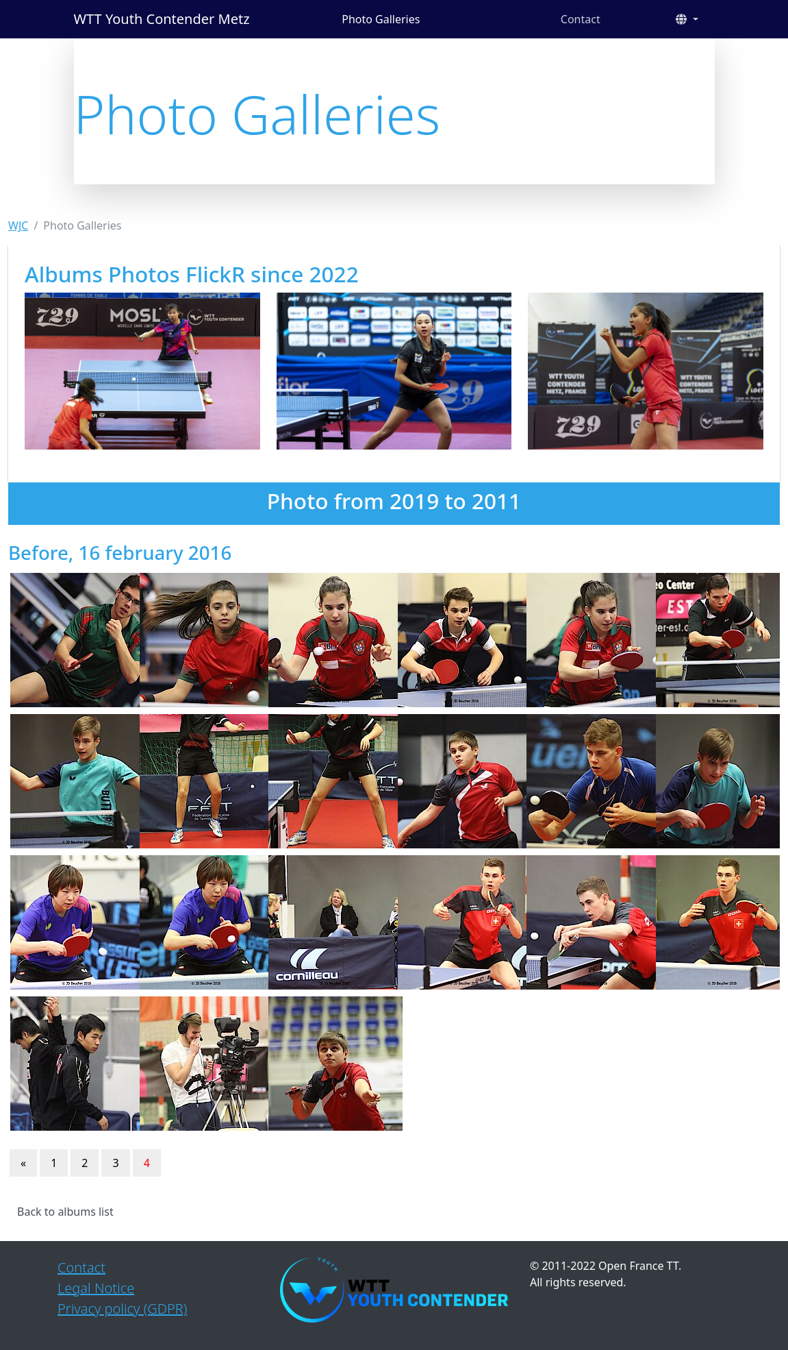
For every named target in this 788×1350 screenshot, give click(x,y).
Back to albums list (65, 1211)
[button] (686, 19)
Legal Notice (96, 1288)
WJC (18, 225)
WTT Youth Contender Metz (162, 19)
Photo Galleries (381, 19)
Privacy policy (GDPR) (122, 1308)
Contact (580, 19)
